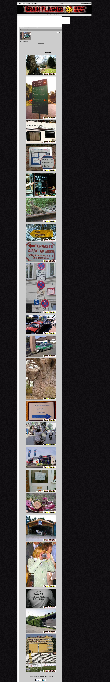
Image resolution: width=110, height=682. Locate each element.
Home (19, 3)
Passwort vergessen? (26, 3)
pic (25, 41)
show (27, 41)
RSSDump (60, 14)
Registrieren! (33, 3)
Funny (24, 41)
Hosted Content (50, 14)
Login (22, 3)
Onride (55, 14)
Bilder (21, 41)
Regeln (36, 3)
